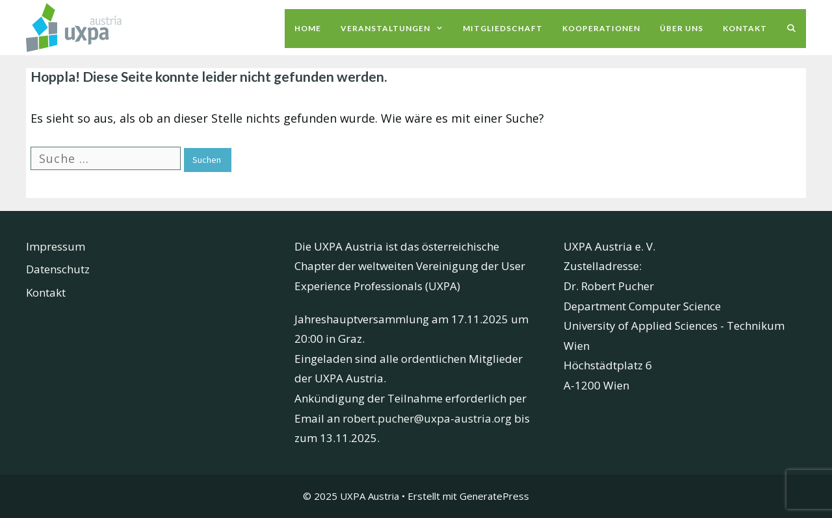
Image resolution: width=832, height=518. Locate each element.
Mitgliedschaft (503, 28)
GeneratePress (494, 495)
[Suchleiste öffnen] (791, 28)
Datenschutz (58, 269)
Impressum (55, 246)
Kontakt (745, 28)
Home (307, 28)
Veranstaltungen (397, 28)
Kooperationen (601, 28)
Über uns (681, 28)
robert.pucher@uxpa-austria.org (427, 418)
